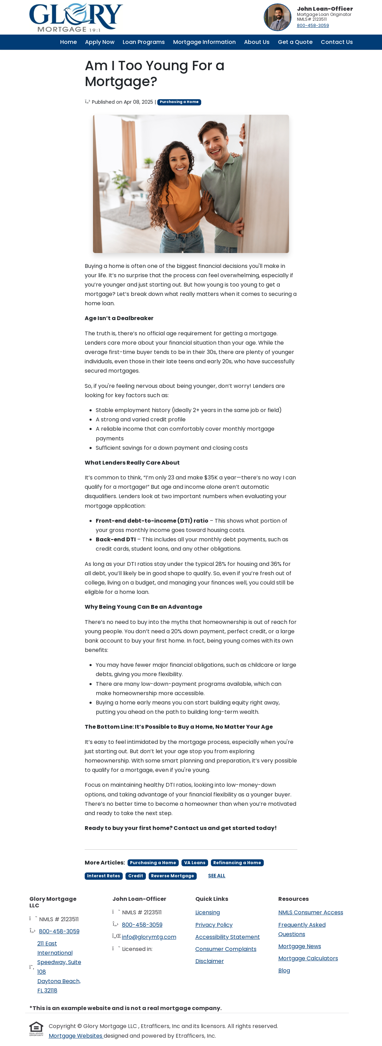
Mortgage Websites (76, 1036)
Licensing (207, 912)
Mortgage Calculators (308, 958)
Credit (135, 876)
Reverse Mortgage (172, 876)
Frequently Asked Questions (302, 929)
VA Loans (194, 863)
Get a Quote (295, 42)
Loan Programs (144, 42)
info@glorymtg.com (149, 937)
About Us (257, 42)
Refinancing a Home (237, 863)
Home (68, 42)
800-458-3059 (313, 25)
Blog (284, 970)
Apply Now (99, 42)
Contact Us (337, 42)
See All (216, 875)
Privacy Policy (214, 925)
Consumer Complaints (226, 949)
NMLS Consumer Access (310, 912)
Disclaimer (209, 961)
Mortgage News (299, 946)
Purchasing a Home (179, 101)
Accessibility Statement (227, 937)
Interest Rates (103, 876)
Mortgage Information (204, 42)
